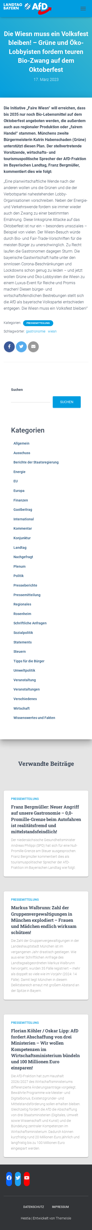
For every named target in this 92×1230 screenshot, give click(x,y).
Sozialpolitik (23, 633)
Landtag (19, 548)
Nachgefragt (23, 557)
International (23, 519)
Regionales (22, 604)
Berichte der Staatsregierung (36, 462)
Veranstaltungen (26, 689)
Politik (18, 576)
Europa (19, 491)
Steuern (19, 651)
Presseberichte (25, 585)
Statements (22, 642)
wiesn (52, 331)
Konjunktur (22, 538)
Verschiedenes (25, 699)
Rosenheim (22, 614)
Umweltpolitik (24, 670)
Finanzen (20, 500)
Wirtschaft (21, 708)
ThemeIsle (63, 1218)
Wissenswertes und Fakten (34, 718)
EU (15, 481)
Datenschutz (33, 1207)
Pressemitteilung (38, 323)
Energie (19, 472)
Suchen (17, 390)
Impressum (60, 1207)
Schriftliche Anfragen (30, 623)
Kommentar (22, 528)
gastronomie (35, 331)
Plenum (19, 566)
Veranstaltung (24, 680)
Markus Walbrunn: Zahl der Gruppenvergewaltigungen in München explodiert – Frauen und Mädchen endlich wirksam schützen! (44, 920)
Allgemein (21, 443)
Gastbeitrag (22, 510)
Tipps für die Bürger (28, 661)
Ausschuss (21, 453)
